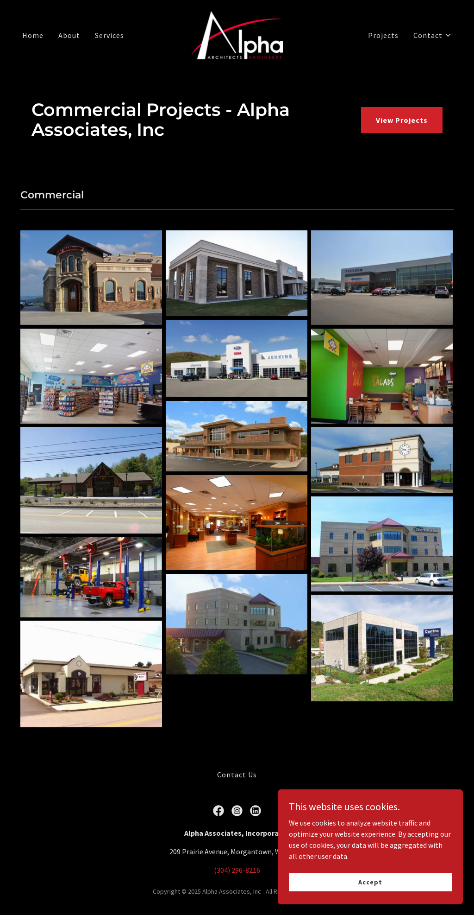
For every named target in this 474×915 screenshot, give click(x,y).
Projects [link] (383, 35)
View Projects (402, 120)
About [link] (69, 35)
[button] (432, 35)
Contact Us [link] (237, 774)
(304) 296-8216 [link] (237, 870)
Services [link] (109, 35)
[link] (237, 34)
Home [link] (33, 35)
